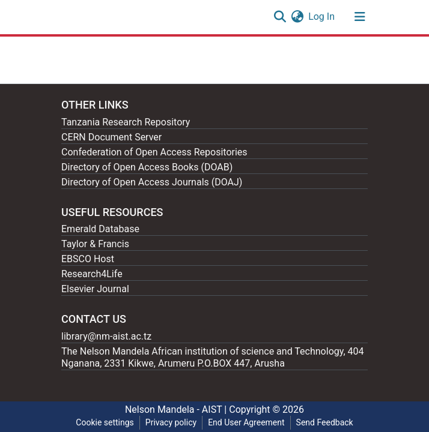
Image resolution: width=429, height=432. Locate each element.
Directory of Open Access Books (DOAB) (147, 167)
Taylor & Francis (95, 244)
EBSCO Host (87, 259)
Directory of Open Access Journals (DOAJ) (151, 182)
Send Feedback (324, 422)
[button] (297, 17)
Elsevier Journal (95, 289)
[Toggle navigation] (360, 17)
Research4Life (92, 274)
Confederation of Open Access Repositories (154, 152)
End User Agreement (246, 422)
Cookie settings (105, 422)
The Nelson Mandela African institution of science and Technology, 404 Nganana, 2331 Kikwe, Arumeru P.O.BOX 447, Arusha (212, 357)
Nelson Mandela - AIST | (177, 409)
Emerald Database (100, 229)
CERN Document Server (111, 137)
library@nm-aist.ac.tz (106, 336)
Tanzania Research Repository (125, 122)
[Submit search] (279, 17)
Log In (322, 16)
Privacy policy (170, 422)
